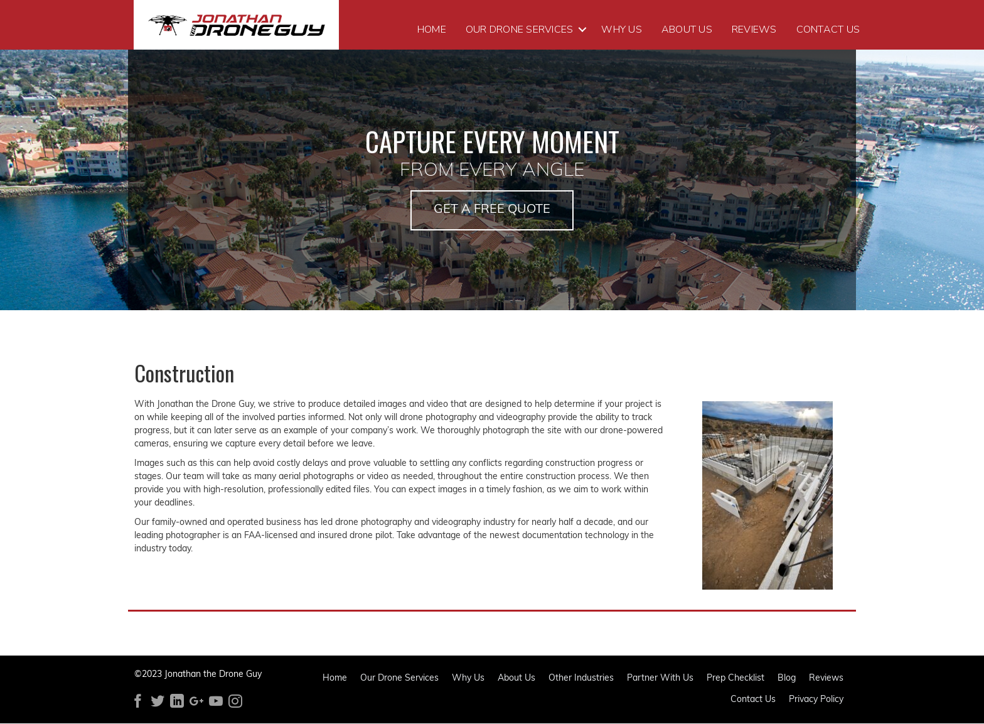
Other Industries (581, 679)
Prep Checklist (735, 679)
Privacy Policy (816, 700)
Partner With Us (660, 679)
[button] (492, 210)
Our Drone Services (520, 29)
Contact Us (828, 29)
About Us (686, 29)
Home (431, 29)
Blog (787, 679)
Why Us (621, 29)
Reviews (754, 29)
